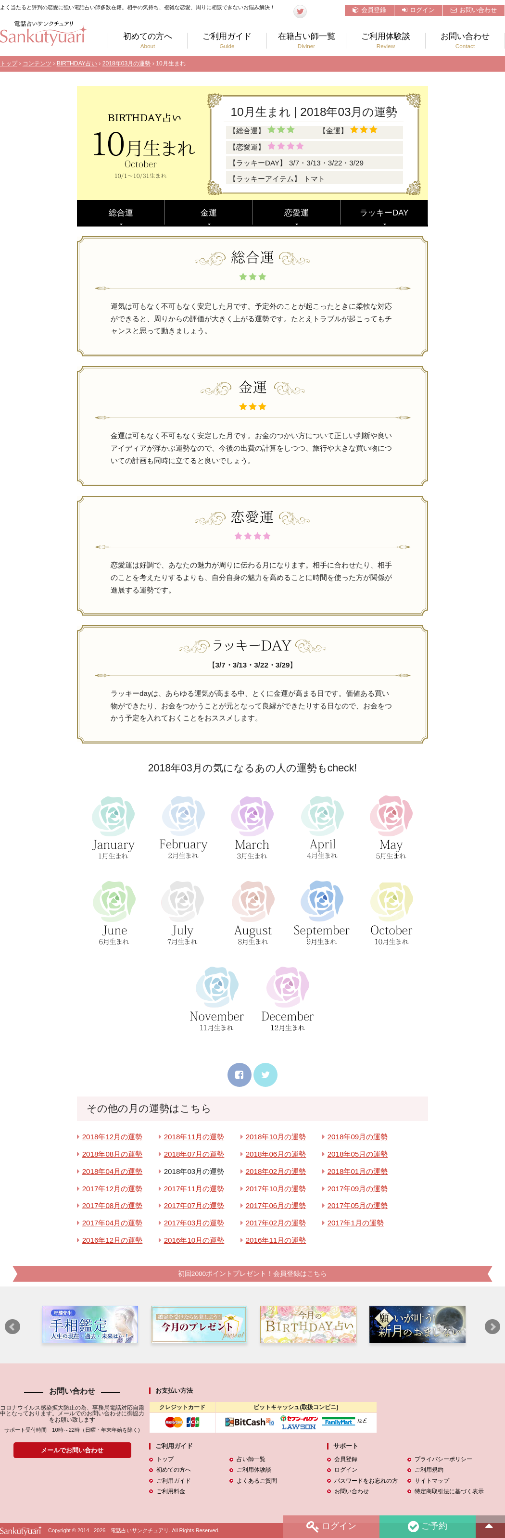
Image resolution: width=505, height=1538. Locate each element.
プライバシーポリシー (443, 1459)
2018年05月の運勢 (358, 1154)
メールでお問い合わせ (72, 1450)
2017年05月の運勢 (358, 1205)
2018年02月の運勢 (276, 1171)
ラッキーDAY (384, 212)
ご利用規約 (429, 1470)
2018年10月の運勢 (276, 1137)
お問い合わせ (474, 9)
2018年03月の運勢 (126, 63)
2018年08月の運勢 (112, 1154)
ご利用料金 (170, 1491)
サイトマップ (432, 1480)
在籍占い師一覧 (306, 41)
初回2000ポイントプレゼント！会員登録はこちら (252, 1273)
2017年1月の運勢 (356, 1223)
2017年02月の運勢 (276, 1223)
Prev (12, 1327)
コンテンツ (37, 63)
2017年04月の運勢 (112, 1223)
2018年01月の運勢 (358, 1171)
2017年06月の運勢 (276, 1205)
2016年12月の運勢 (112, 1240)
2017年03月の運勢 (194, 1223)
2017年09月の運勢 (358, 1189)
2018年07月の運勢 (194, 1154)
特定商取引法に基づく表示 (449, 1491)
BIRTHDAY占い (77, 63)
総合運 (121, 212)
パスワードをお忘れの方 (366, 1480)
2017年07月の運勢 (194, 1205)
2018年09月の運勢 (358, 1137)
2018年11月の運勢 (194, 1137)
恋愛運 (296, 212)
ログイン (418, 9)
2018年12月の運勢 (112, 1137)
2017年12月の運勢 (112, 1189)
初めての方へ (147, 41)
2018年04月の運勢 (112, 1171)
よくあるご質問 (257, 1480)
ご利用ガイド (227, 41)
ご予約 (427, 1526)
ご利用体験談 (385, 41)
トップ (8, 63)
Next (492, 1327)
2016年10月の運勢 (194, 1240)
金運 (209, 212)
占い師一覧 (251, 1459)
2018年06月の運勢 (276, 1154)
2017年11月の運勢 (194, 1189)
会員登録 (369, 9)
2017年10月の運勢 (276, 1189)
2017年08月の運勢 (112, 1205)
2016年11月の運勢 (276, 1240)
